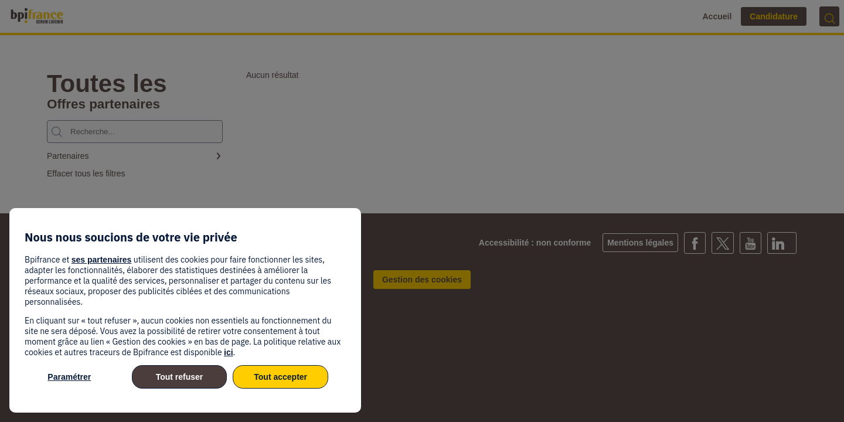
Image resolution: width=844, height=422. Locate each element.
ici (228, 352)
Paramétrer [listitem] (69, 377)
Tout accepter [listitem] (280, 377)
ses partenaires (102, 259)
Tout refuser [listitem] (179, 377)
